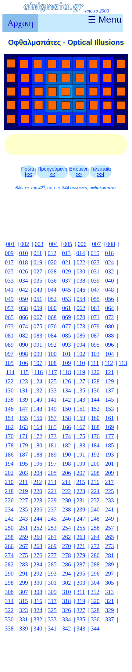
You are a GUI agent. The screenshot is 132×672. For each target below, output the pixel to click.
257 (109, 528)
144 (95, 399)
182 (66, 445)
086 (81, 335)
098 (23, 354)
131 (23, 390)
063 (95, 308)
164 (38, 427)
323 (23, 610)
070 (81, 317)
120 (95, 372)
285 (52, 564)
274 (9, 555)
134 (66, 390)
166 (66, 427)
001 (10, 244)
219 (23, 491)
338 (9, 628)
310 (66, 592)
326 (66, 610)
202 (9, 473)
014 (80, 253)
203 (23, 473)
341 (52, 628)
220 (38, 491)
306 (9, 592)
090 (23, 344)
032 (109, 271)
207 (81, 473)
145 (109, 399)
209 (109, 473)
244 (38, 518)
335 (81, 619)
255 (81, 528)
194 (9, 464)
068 (52, 317)
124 (38, 381)
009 (9, 253)
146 (9, 409)
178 (9, 445)
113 (123, 363)
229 (52, 500)
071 (95, 317)
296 (95, 573)
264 (95, 537)
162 (9, 427)
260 (38, 537)
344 (95, 628)
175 (81, 436)
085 (66, 335)
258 (9, 537)
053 (66, 299)
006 (82, 244)
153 (109, 409)
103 (95, 354)
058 (23, 308)
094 (81, 344)
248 (95, 518)
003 (39, 244)
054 (81, 299)
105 (9, 363)
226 (9, 500)
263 (81, 537)
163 (23, 427)
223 (81, 491)
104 (109, 354)
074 (23, 326)
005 (67, 244)
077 (66, 326)
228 (38, 500)
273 (109, 546)
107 (38, 363)
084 (52, 335)
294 (66, 573)
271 (81, 546)
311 (81, 592)
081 (9, 335)
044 (52, 290)
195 (23, 464)
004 (53, 244)
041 (9, 290)
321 (109, 601)
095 (95, 344)
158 (66, 418)
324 (38, 610)
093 (66, 344)
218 (9, 491)
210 (9, 482)
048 (109, 290)
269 (52, 546)
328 (95, 610)
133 (52, 390)
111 (95, 363)
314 (9, 601)
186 (9, 454)
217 (109, 482)
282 (9, 564)
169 (109, 427)
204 (38, 473)
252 (38, 528)
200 (95, 464)
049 (9, 299)
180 (38, 445)
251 (23, 528)
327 (81, 610)
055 (95, 299)
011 (38, 253)
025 (9, 271)
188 (38, 454)
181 (52, 445)
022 (81, 262)
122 (9, 381)
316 (38, 601)
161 (109, 418)
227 (23, 500)
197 (52, 464)
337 (109, 619)
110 (81, 363)
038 (81, 280)
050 (23, 299)
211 (23, 482)
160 (95, 418)
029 (66, 271)
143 (81, 399)
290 (9, 573)
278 (66, 555)
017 (9, 262)
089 (9, 344)
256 (95, 528)
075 (38, 326)
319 (81, 601)
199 (81, 464)
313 (109, 592)
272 (95, 546)
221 (52, 491)
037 (66, 280)
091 (38, 344)
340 (38, 628)
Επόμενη (79, 171)
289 (109, 564)
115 (24, 372)
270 (66, 546)
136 (95, 390)
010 (23, 253)
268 (38, 546)
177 (109, 436)
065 (9, 317)
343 (81, 628)
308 (38, 592)
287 (81, 564)
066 (23, 317)
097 (9, 354)
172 (38, 436)
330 (9, 619)
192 (95, 454)
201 (109, 464)
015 (95, 253)
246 (66, 518)
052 (52, 299)
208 (95, 473)
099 (38, 354)
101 (66, 354)
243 (23, 518)
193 (109, 454)
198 (66, 464)
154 (9, 418)
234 (9, 509)
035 (38, 280)
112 (109, 363)
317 (52, 601)
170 (9, 436)
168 (95, 427)
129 (109, 381)
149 (52, 409)
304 (95, 583)
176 (95, 436)
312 (95, 592)
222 (66, 491)
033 (9, 280)
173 (52, 436)
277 (52, 555)
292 (38, 573)
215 (80, 482)
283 (23, 564)
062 (81, 308)
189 (52, 454)
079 (95, 326)
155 (23, 418)
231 (81, 500)
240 (95, 509)
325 (52, 610)
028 (52, 271)
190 (66, 454)
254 (66, 528)
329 (109, 610)
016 (109, 253)
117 (52, 372)
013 (66, 253)
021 (66, 262)
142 (66, 399)
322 (9, 610)
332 (38, 619)
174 (66, 436)
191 (81, 454)
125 (52, 381)
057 (9, 308)
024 (109, 262)
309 (52, 592)
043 (38, 290)
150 (66, 409)
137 (109, 390)
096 (109, 344)
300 (38, 583)
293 (52, 573)
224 (95, 491)
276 (38, 555)
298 (9, 583)
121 (109, 372)
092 (52, 344)
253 (52, 528)
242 (9, 518)
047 (95, 290)
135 (81, 390)
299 (23, 583)
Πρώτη (28, 171)
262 (66, 537)
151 (81, 409)
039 (95, 280)
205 (52, 473)
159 (81, 418)
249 (109, 518)
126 (66, 381)
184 (95, 445)
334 (66, 619)
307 (23, 592)
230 (66, 500)
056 (109, 299)
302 (66, 583)
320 (95, 601)
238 (66, 509)
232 (95, 500)
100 (52, 354)
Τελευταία (101, 171)
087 (95, 335)
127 (81, 381)
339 (23, 628)
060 (52, 308)
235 (23, 509)
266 (9, 546)
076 (52, 326)
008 (110, 244)
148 (38, 409)
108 (52, 363)
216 (95, 482)
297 (109, 573)
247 (81, 518)
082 (23, 335)
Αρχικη (20, 23)
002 (24, 244)
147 (23, 409)
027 (38, 271)
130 (9, 390)
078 (81, 326)
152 (95, 409)
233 (109, 500)
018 (23, 262)
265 (109, 537)
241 (109, 509)
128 (95, 381)
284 (38, 564)
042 (23, 290)
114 (10, 372)
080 (109, 326)
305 (109, 583)
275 (23, 555)
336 (95, 619)
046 (81, 290)
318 (66, 601)
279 (81, 555)
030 (81, 271)
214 (66, 482)
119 (81, 372)
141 (52, 399)
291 (23, 573)
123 (23, 381)
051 (38, 299)
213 (52, 482)
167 (81, 427)
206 (66, 473)
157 (52, 418)
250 (9, 528)
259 (23, 537)
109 (66, 363)
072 (109, 317)
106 (23, 363)
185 (109, 445)
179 (23, 445)
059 (38, 308)
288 (95, 564)
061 (66, 308)
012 (52, 253)
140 (38, 399)
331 (23, 619)
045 (66, 290)
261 (52, 537)
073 (9, 326)
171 (23, 436)
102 (81, 354)
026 (23, 271)
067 (38, 317)
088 (109, 335)
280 (95, 555)
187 (23, 454)
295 (81, 573)
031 (95, 271)
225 (109, 491)
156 (38, 418)
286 (66, 564)
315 (23, 601)
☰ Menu (104, 19)
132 (38, 390)
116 (38, 372)
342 (66, 628)
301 (52, 583)
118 (66, 372)
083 (38, 335)
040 (109, 280)
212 (37, 482)
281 (109, 555)
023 (95, 262)
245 (52, 518)
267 (23, 546)
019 (38, 262)
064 (109, 308)
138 (9, 399)
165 (52, 427)
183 (81, 445)
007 (96, 244)
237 (52, 509)
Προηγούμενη (52, 171)
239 (81, 509)
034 (23, 280)
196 (38, 464)
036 (52, 280)
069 (66, 317)
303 (81, 583)
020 (52, 262)
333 (52, 619)
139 (23, 399)
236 (38, 509)
